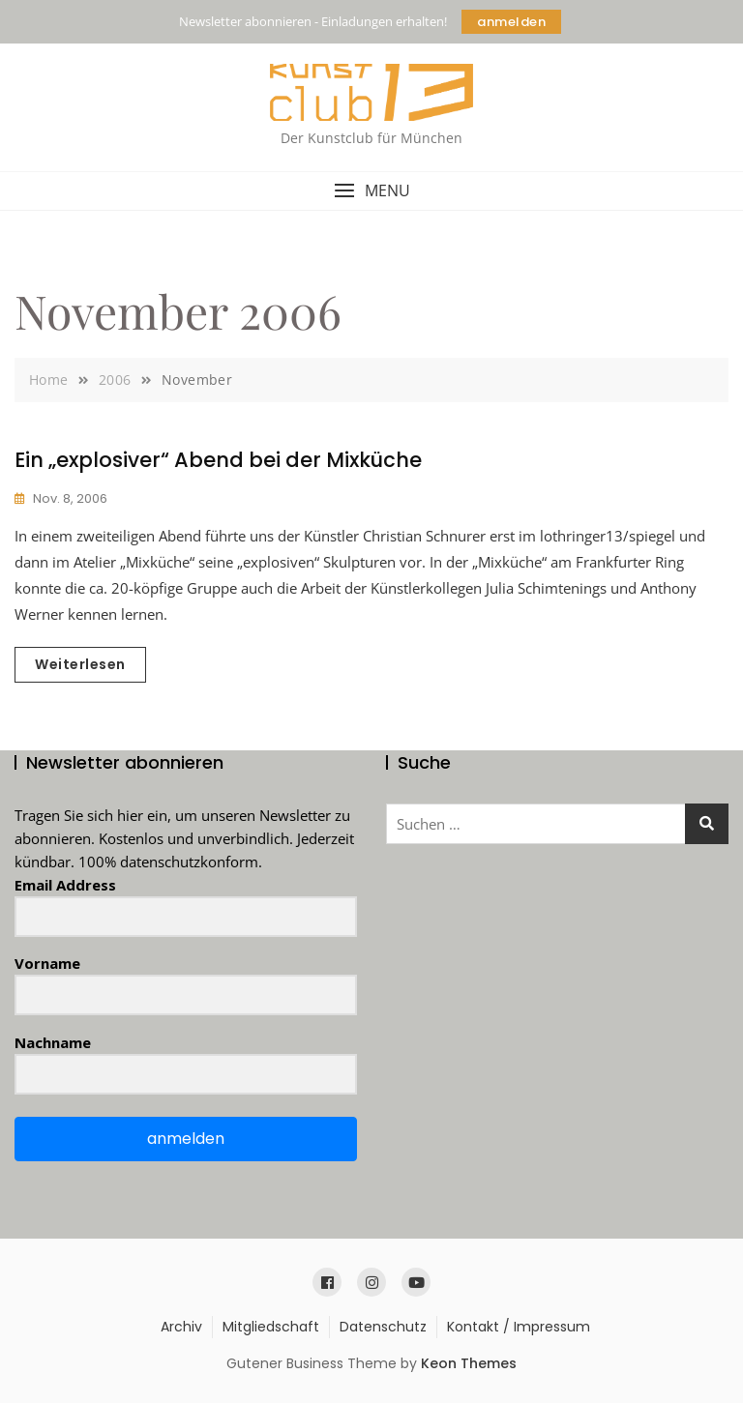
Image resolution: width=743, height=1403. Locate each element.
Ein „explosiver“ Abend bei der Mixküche (218, 460)
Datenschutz (383, 1326)
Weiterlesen (80, 664)
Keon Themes (469, 1363)
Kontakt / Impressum (518, 1326)
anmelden (511, 22)
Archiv (181, 1326)
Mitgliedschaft (271, 1326)
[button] (371, 191)
